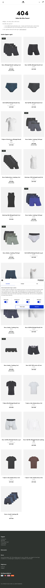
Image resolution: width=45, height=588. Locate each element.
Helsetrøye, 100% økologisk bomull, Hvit (34, 177)
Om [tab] (37, 283)
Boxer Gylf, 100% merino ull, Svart (34, 365)
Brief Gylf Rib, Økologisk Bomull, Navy (11, 102)
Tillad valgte (22, 306)
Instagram (2, 568)
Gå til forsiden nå (22, 29)
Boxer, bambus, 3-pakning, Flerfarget (33, 215)
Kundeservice (3, 539)
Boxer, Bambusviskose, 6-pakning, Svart (11, 177)
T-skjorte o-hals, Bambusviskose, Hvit (33, 403)
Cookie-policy (3, 543)
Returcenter (4, 550)
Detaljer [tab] (22, 283)
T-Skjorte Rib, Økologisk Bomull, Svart (11, 403)
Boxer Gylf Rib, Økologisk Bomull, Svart (34, 65)
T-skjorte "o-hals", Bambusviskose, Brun (34, 477)
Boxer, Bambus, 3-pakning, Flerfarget (33, 139)
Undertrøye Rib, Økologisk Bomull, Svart (11, 215)
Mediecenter (3, 545)
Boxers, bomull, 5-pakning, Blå (11, 514)
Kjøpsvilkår (3, 540)
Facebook (3, 566)
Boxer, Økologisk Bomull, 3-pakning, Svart (11, 65)
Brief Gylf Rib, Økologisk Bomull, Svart (33, 102)
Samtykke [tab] (8, 283)
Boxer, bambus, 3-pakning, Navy (11, 327)
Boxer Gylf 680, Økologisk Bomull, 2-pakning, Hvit (33, 440)
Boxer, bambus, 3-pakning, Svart (11, 365)
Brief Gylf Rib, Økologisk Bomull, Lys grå (34, 253)
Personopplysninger (5, 542)
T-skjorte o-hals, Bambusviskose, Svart (11, 477)
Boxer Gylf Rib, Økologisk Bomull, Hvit (33, 327)
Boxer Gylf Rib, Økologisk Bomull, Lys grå (11, 439)
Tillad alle (37, 306)
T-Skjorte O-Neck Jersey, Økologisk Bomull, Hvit (11, 140)
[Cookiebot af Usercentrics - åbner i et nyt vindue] (38, 280)
